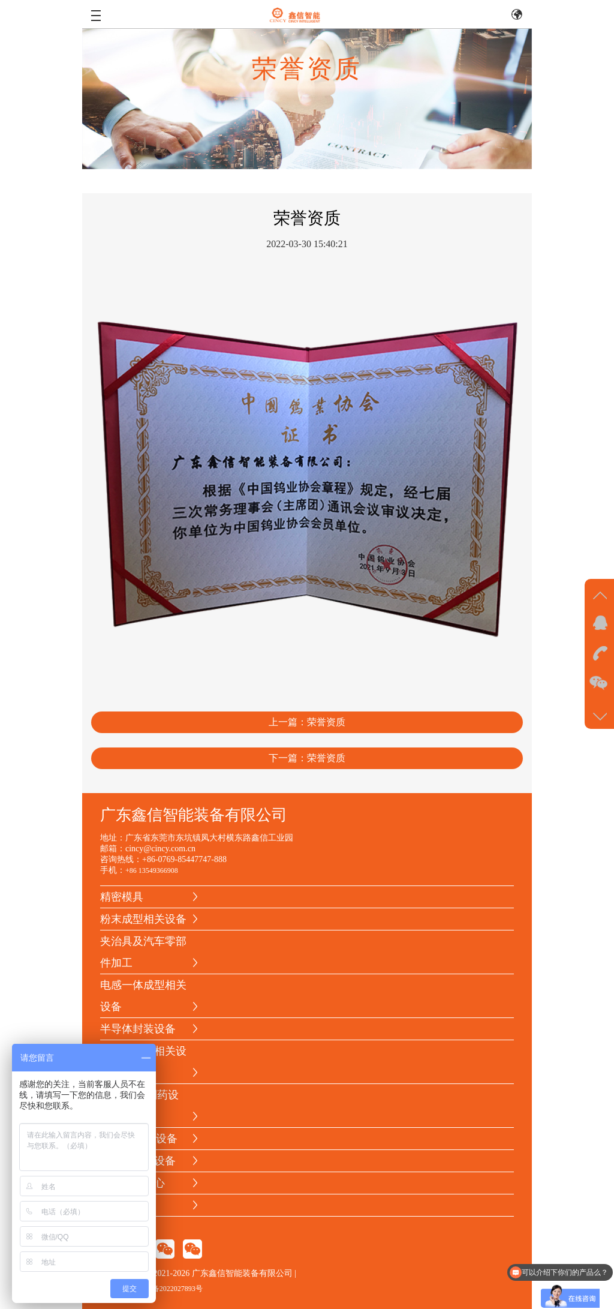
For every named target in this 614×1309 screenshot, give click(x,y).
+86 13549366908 (151, 870)
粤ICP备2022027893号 (168, 1288)
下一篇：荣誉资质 (307, 760)
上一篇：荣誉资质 (307, 724)
